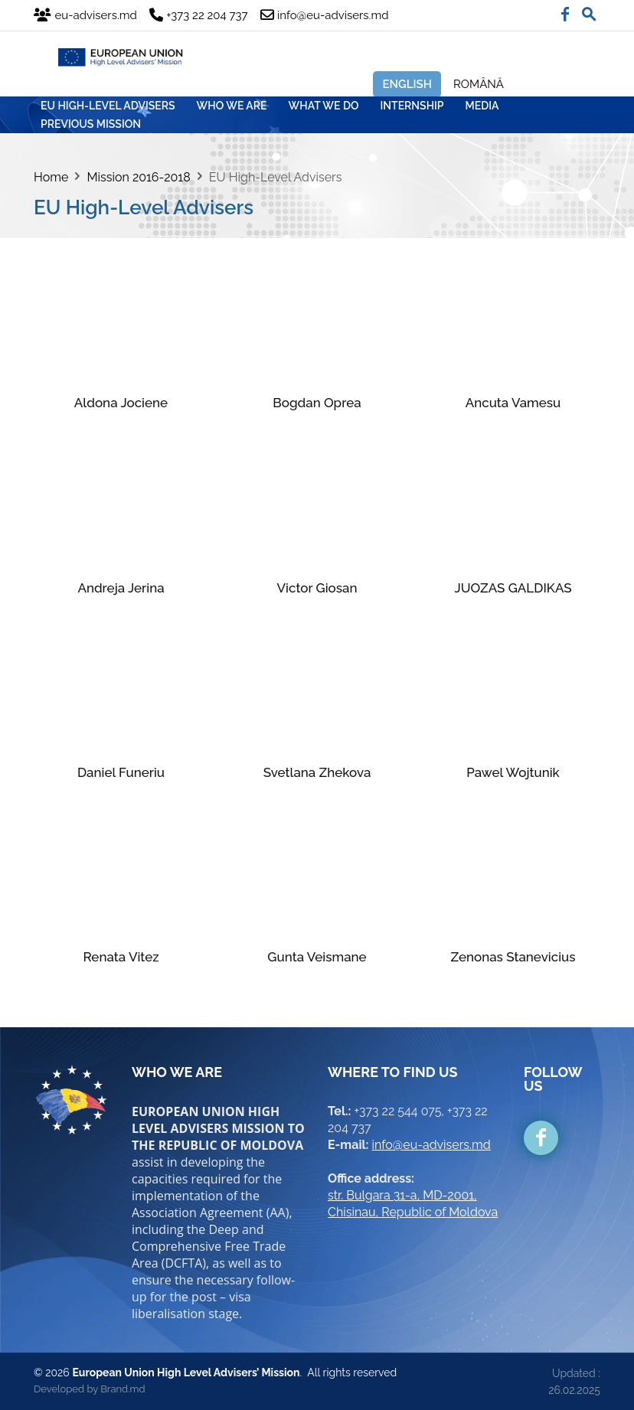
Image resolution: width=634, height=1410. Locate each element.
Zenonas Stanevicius (512, 956)
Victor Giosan (317, 588)
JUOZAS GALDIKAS (512, 588)
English (407, 84)
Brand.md (122, 1389)
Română (478, 84)
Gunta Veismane (316, 956)
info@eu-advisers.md (431, 1144)
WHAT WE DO (324, 106)
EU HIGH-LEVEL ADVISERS (108, 106)
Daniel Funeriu (121, 772)
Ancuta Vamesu (513, 402)
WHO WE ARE (232, 106)
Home (51, 177)
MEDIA (482, 106)
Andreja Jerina (120, 588)
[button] (588, 11)
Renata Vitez (120, 956)
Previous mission (91, 124)
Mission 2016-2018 (138, 177)
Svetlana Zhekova (317, 772)
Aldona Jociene (121, 402)
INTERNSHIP (412, 106)
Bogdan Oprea (317, 402)
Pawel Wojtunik (513, 772)
